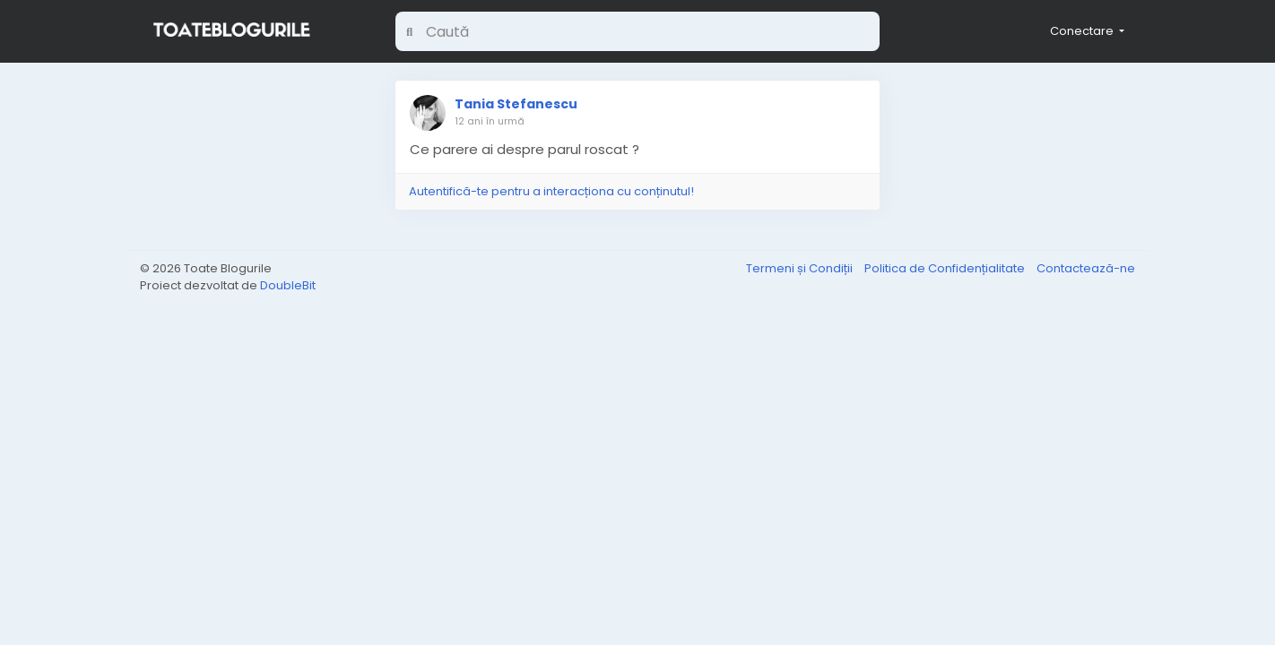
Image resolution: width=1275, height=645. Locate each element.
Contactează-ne (1085, 268)
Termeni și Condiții (800, 268)
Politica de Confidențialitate (946, 268)
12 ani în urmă (490, 121)
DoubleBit (288, 285)
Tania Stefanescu (516, 104)
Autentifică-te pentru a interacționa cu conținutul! (551, 191)
